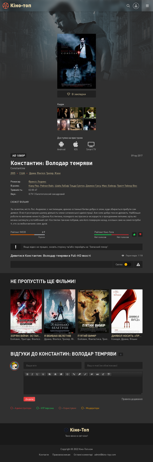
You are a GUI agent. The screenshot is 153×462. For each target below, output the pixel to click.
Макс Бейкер (109, 185)
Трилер (49, 173)
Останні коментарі (83, 454)
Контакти (44, 454)
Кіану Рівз (34, 185)
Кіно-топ (20, 5)
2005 (12, 173)
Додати (29, 399)
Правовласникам (61, 454)
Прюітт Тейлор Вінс (127, 185)
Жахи (57, 173)
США (22, 173)
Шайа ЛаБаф (62, 185)
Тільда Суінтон (77, 185)
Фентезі (41, 173)
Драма (32, 173)
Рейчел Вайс (47, 185)
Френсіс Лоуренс (37, 181)
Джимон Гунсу (93, 185)
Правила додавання (132, 398)
